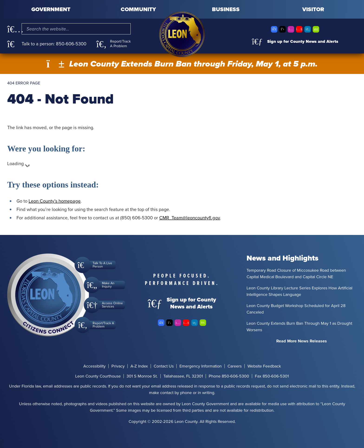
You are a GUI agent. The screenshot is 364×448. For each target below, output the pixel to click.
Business (226, 9)
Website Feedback (264, 366)
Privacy (118, 366)
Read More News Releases (301, 341)
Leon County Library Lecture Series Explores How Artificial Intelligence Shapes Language (299, 291)
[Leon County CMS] (182, 34)
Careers (235, 366)
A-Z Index (139, 366)
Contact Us (164, 366)
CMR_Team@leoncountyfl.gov (189, 217)
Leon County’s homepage (55, 200)
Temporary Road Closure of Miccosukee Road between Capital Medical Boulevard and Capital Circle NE (296, 273)
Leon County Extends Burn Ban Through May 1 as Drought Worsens (299, 326)
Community (138, 9)
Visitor (313, 9)
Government (50, 9)
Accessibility (94, 366)
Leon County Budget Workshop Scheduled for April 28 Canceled (296, 309)
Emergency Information (200, 366)
